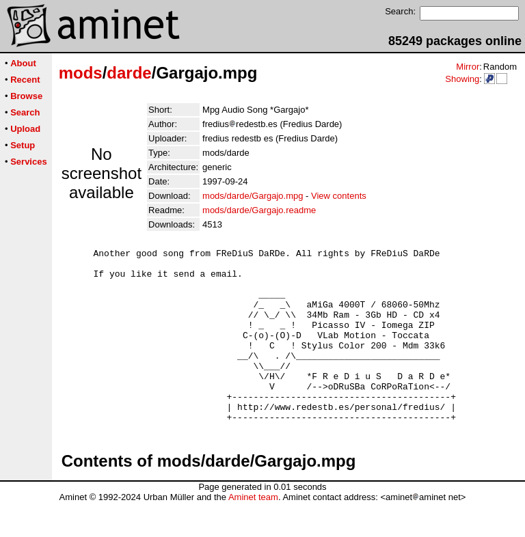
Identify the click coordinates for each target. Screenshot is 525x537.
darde (129, 73)
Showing (462, 79)
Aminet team (253, 532)
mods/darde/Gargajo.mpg (252, 196)
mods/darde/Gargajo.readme (259, 210)
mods (81, 73)
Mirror (467, 66)
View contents (338, 196)
